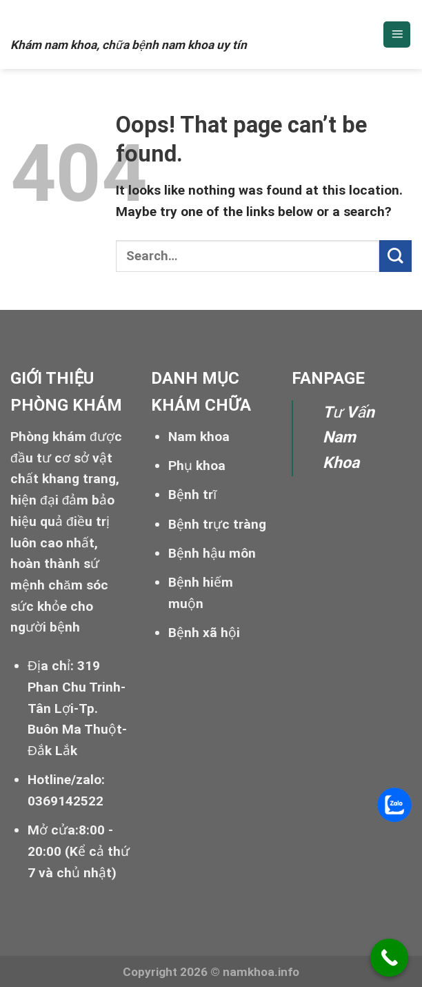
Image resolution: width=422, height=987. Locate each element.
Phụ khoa (196, 465)
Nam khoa (67, 19)
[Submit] (395, 256)
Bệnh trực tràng (217, 524)
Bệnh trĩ (192, 494)
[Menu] (396, 34)
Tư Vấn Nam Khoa (348, 438)
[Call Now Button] (389, 958)
